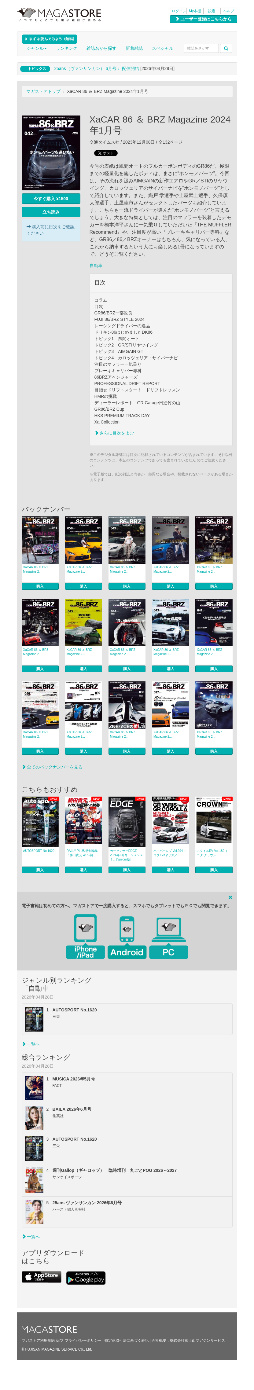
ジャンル (37, 48)
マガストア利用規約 (38, 1340)
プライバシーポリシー (83, 1340)
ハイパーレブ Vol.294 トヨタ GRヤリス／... (170, 853)
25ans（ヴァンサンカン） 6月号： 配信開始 (96, 68)
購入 (40, 586)
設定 (211, 11)
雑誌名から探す (101, 48)
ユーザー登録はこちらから (203, 19)
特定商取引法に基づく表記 (127, 1340)
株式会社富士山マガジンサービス (197, 1340)
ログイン (179, 11)
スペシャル (162, 48)
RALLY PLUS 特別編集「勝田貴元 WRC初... (82, 853)
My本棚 (195, 11)
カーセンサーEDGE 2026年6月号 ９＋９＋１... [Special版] (126, 855)
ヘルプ (228, 11)
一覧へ (31, 1044)
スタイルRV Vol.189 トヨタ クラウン (212, 853)
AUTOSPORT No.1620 (38, 851)
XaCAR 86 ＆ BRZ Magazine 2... (36, 569)
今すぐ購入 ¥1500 (51, 198)
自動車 (96, 265)
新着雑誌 (134, 48)
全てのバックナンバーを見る (52, 767)
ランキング (66, 48)
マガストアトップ (43, 91)
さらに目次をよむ (114, 433)
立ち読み (51, 212)
